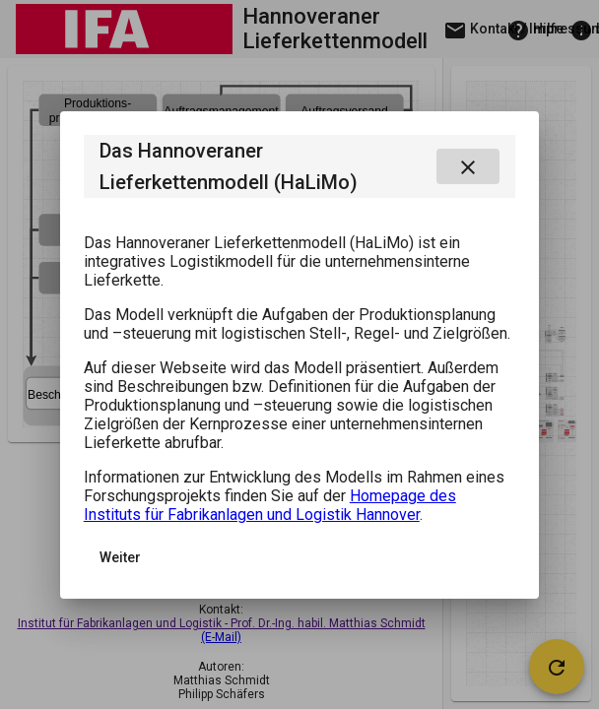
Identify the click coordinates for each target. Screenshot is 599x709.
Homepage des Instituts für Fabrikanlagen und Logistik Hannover (270, 505)
